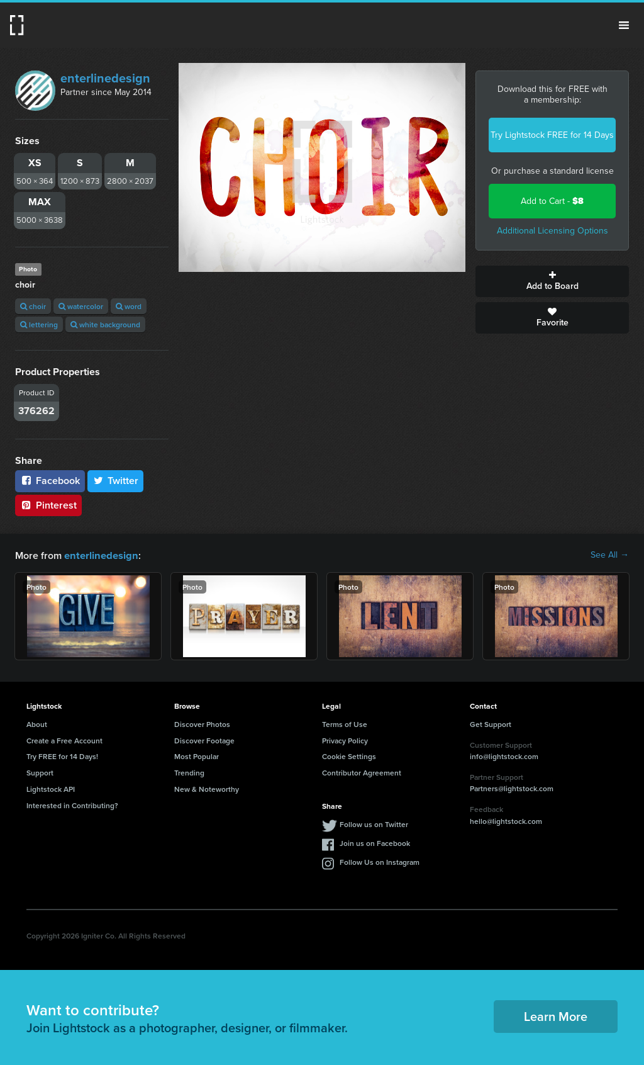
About (36, 723)
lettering (39, 324)
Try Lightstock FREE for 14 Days (552, 135)
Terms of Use (344, 723)
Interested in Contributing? (72, 804)
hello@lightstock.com (506, 820)
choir (33, 306)
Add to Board (552, 281)
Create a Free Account (64, 740)
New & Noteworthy (206, 788)
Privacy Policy (345, 740)
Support (39, 772)
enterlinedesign (105, 78)
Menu (624, 25)
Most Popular (196, 755)
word (129, 306)
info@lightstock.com (504, 755)
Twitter (115, 480)
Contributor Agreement (361, 772)
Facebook (50, 480)
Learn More (555, 1015)
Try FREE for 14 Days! (62, 755)
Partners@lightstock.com (511, 787)
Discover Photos (202, 723)
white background (105, 324)
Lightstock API (50, 788)
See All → (610, 555)
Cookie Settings (349, 755)
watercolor (80, 306)
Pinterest (48, 505)
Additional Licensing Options (552, 230)
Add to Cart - (552, 201)
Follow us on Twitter (374, 823)
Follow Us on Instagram (379, 861)
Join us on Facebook (375, 842)
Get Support (490, 723)
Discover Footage (204, 740)
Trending (189, 772)
